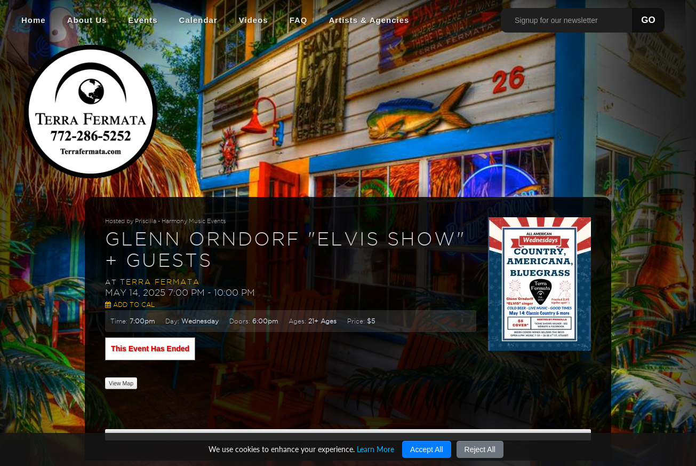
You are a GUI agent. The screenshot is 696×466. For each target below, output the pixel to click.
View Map (121, 383)
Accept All (426, 449)
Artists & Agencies (369, 20)
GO (648, 20)
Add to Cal (130, 304)
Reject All (480, 449)
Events (142, 20)
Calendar (198, 20)
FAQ (299, 20)
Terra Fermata (160, 282)
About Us (87, 20)
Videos (253, 20)
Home (33, 20)
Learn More (375, 449)
